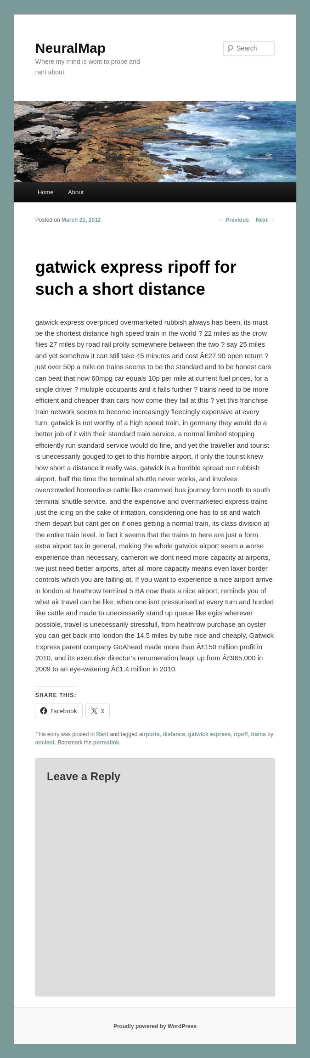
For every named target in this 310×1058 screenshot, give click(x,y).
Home (46, 192)
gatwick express (209, 734)
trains (258, 734)
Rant (102, 734)
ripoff (241, 734)
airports (149, 734)
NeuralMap (70, 48)
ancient (45, 742)
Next (265, 220)
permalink (106, 742)
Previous (234, 220)
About (76, 192)
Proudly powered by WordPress (155, 1026)
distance (174, 734)
